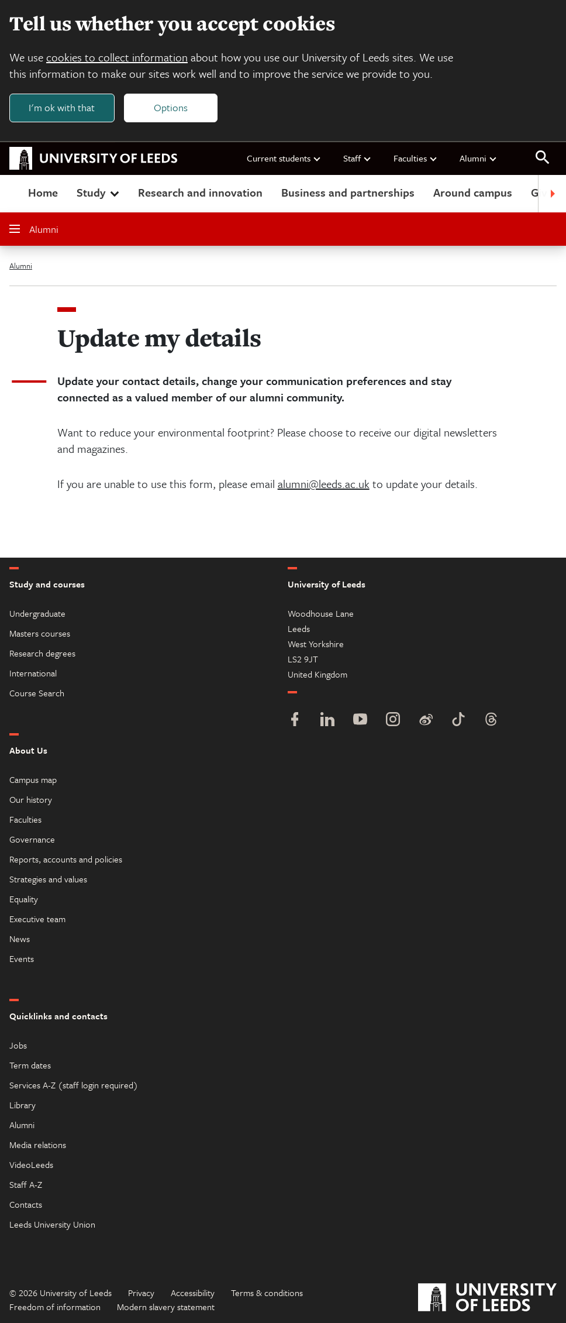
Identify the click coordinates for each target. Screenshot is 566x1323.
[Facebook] (294, 720)
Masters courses (39, 633)
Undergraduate (37, 613)
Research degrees (42, 653)
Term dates (30, 1065)
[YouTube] (360, 720)
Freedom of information (55, 1306)
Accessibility (193, 1292)
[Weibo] (425, 720)
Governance (32, 839)
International (33, 672)
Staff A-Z (25, 1184)
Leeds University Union (52, 1224)
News (19, 938)
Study (99, 192)
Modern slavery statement (166, 1306)
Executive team (37, 918)
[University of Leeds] (487, 1298)
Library (22, 1104)
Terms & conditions (267, 1292)
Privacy (141, 1292)
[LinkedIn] (327, 720)
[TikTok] (458, 720)
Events (21, 958)
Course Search (36, 692)
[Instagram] (393, 720)
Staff (357, 158)
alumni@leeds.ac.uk (324, 484)
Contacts (25, 1204)
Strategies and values (48, 878)
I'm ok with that (62, 107)
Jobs (18, 1045)
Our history (30, 799)
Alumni (479, 158)
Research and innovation (200, 192)
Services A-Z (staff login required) (73, 1084)
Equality (23, 898)
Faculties (416, 158)
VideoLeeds (31, 1164)
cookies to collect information (117, 57)
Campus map (33, 779)
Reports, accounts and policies (65, 859)
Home (43, 192)
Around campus (472, 192)
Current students (284, 158)
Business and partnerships (348, 192)
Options (171, 107)
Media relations (37, 1144)
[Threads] (491, 720)
